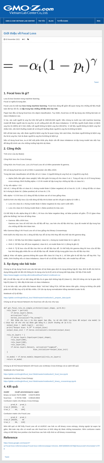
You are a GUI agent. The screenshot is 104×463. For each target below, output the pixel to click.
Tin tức (41, 21)
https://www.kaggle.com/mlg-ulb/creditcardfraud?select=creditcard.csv (32, 275)
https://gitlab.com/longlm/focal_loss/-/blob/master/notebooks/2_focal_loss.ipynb (36, 374)
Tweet (96, 82)
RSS (98, 21)
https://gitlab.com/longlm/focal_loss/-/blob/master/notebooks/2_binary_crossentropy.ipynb (40, 381)
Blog (51, 21)
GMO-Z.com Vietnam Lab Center (20, 21)
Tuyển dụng (62, 21)
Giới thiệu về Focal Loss (20, 33)
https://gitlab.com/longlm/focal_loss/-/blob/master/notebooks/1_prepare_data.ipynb (37, 298)
